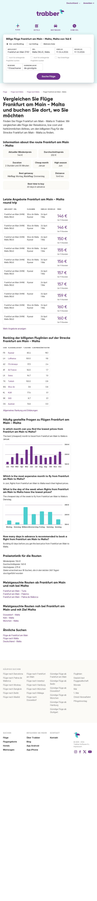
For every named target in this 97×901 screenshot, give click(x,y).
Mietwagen (8, 749)
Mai (75, 689)
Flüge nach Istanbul (35, 681)
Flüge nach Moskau (12, 685)
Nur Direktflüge (63, 58)
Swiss (10, 375)
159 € (62, 295)
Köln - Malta (8, 618)
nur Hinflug (33, 44)
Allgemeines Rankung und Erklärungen (20, 410)
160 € (62, 306)
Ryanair (11, 353)
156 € (62, 261)
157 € (62, 272)
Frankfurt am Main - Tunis (14, 591)
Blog (29, 741)
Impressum (78, 746)
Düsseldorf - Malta (11, 614)
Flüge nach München (36, 689)
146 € (62, 215)
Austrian (11, 404)
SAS (9, 398)
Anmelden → (88, 3)
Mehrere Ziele (49, 44)
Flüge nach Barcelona (13, 674)
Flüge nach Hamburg (36, 685)
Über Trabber (33, 737)
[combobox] (18, 50)
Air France (12, 370)
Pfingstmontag (80, 701)
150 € (62, 238)
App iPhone (32, 749)
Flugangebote (10, 741)
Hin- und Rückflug (16, 44)
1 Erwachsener (14, 68)
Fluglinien (78, 674)
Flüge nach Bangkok (12, 689)
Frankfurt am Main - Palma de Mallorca (20, 597)
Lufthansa (12, 358)
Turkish (11, 381)
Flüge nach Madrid (11, 697)
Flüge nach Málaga (35, 693)
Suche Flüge (48, 76)
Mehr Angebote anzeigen (14, 328)
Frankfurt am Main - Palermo (16, 594)
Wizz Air (11, 387)
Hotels (6, 745)
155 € (62, 250)
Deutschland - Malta (12, 641)
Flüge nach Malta (11, 638)
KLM (10, 392)
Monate (77, 685)
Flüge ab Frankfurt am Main (15, 635)
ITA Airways (13, 364)
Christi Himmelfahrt (82, 697)
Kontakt (54, 737)
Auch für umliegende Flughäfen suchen (15, 59)
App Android (33, 745)
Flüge (5, 737)
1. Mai (76, 693)
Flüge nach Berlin (11, 693)
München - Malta (11, 621)
